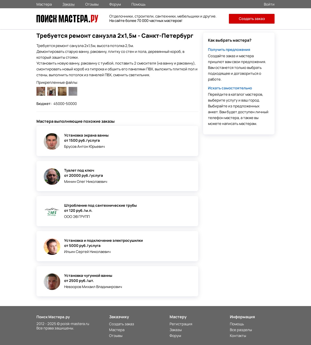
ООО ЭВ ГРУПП (77, 216)
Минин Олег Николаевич (85, 181)
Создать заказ (252, 18)
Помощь (138, 4)
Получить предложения (229, 49)
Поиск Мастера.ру (53, 316)
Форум (115, 4)
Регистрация (181, 323)
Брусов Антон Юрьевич (84, 146)
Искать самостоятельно (230, 88)
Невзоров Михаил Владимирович (93, 286)
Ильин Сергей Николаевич (87, 251)
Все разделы (241, 329)
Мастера (44, 4)
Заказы (68, 4)
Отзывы (92, 4)
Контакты (238, 335)
